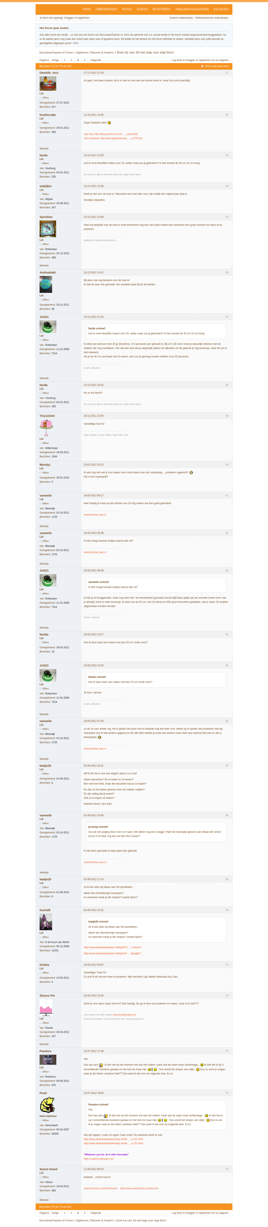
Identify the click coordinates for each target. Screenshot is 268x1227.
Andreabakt (48, 272)
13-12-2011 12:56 (94, 186)
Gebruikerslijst (106, 9)
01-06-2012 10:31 (94, 765)
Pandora (45, 1051)
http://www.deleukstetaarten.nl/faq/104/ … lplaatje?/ (112, 953)
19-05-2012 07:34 (94, 721)
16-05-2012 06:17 (94, 495)
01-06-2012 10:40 (94, 815)
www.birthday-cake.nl (95, 514)
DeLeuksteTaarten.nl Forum (56, 52)
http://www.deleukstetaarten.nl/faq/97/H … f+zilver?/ (113, 947)
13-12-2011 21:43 (94, 316)
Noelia (44, 634)
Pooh (43, 1093)
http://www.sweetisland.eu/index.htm (139, 1188)
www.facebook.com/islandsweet (100, 1188)
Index (87, 9)
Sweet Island (48, 1169)
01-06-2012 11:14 (94, 879)
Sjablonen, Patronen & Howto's (95, 52)
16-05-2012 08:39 (94, 570)
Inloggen (221, 9)
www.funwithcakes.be (124, 1014)
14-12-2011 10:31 (94, 385)
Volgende (95, 60)
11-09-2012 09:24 (94, 1169)
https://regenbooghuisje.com (99, 1158)
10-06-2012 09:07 (94, 964)
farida (44, 155)
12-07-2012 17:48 (94, 1051)
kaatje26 (45, 765)
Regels (127, 9)
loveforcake (48, 115)
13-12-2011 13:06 (94, 216)
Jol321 (44, 317)
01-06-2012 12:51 (94, 910)
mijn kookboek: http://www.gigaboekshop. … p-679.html (113, 138)
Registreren (162, 9)
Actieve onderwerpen (181, 17)
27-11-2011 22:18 (94, 72)
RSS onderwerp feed (217, 66)
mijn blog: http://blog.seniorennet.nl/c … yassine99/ (111, 134)
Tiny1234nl (47, 416)
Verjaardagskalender (192, 9)
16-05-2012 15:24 (94, 665)
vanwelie (46, 495)
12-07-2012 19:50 (94, 1093)
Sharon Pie (47, 995)
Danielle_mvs (49, 72)
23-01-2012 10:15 (94, 464)
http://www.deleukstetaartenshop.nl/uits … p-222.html (113, 1143)
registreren (205, 60)
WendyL (45, 464)
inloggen (190, 60)
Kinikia (44, 964)
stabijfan (46, 186)
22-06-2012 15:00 (94, 995)
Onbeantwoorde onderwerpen (211, 17)
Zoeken (142, 9)
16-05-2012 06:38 (94, 533)
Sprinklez (46, 217)
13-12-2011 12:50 (94, 155)
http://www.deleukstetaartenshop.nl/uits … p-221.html (113, 1139)
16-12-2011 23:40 (94, 415)
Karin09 (45, 910)
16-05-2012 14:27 (94, 634)
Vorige (55, 60)
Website (44, 148)
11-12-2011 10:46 (94, 114)
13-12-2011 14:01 (94, 272)
